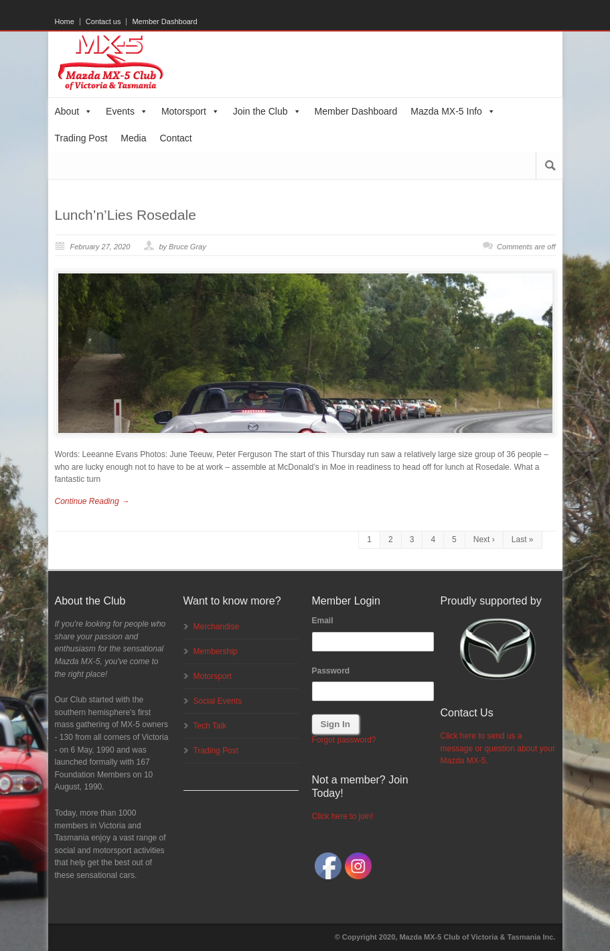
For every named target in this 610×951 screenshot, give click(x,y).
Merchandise (217, 626)
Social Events (218, 701)
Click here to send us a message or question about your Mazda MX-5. (498, 748)
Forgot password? (344, 740)
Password (331, 671)
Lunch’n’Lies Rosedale (125, 215)
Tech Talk (210, 726)
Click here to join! (343, 816)
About (74, 111)
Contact (176, 138)
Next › (484, 539)
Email (322, 620)
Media (133, 138)
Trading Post (81, 138)
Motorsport (190, 111)
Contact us (103, 21)
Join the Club (267, 111)
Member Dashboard (164, 21)
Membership (216, 651)
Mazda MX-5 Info (452, 111)
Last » (523, 539)
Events (127, 111)
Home (64, 21)
